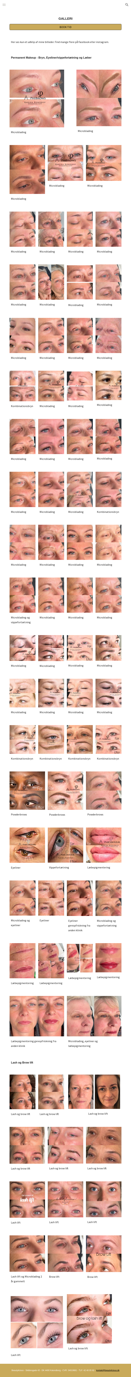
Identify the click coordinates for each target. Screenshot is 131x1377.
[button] (4, 4)
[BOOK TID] (65, 27)
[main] (65, 19)
